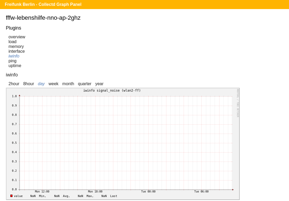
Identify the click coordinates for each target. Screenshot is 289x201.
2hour (13, 83)
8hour (28, 83)
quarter (85, 83)
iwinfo (13, 56)
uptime (14, 65)
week (53, 83)
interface (16, 51)
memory (16, 46)
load (12, 41)
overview (16, 37)
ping (12, 61)
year (99, 83)
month (68, 83)
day (41, 83)
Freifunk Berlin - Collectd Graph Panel (43, 4)
